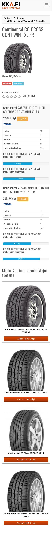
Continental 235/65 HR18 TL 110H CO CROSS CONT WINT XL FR (24, 109)
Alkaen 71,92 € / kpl (26, 338)
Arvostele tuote (10, 92)
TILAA (22, 119)
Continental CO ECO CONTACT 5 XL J (26, 453)
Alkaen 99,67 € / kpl (26, 399)
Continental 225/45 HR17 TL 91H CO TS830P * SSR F (26, 515)
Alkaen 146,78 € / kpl (26, 523)
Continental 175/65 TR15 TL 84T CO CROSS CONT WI (26, 330)
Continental (7, 83)
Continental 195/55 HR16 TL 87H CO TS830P (26, 392)
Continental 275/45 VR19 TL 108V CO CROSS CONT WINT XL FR (26, 189)
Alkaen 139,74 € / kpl (26, 459)
